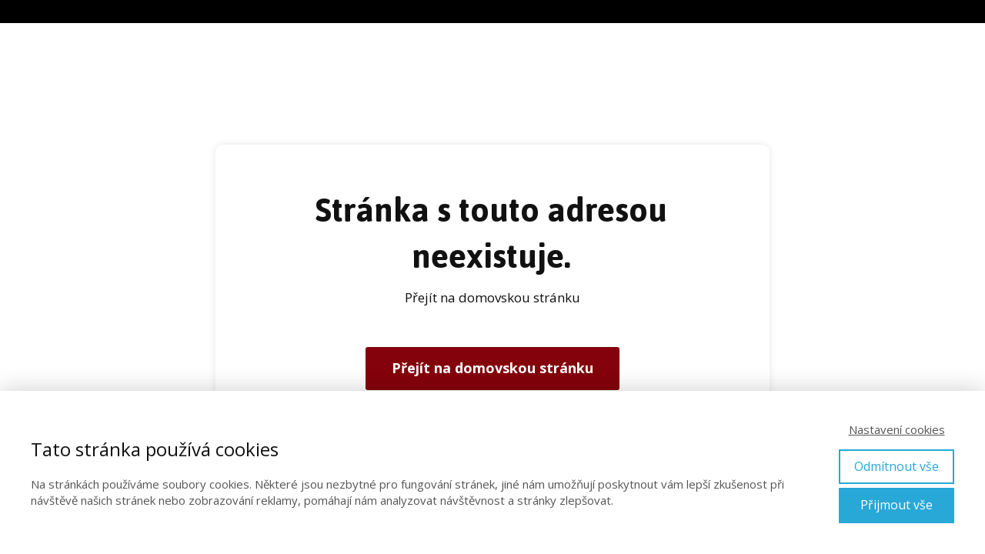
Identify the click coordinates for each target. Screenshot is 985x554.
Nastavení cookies (897, 429)
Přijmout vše (896, 504)
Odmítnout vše (896, 466)
